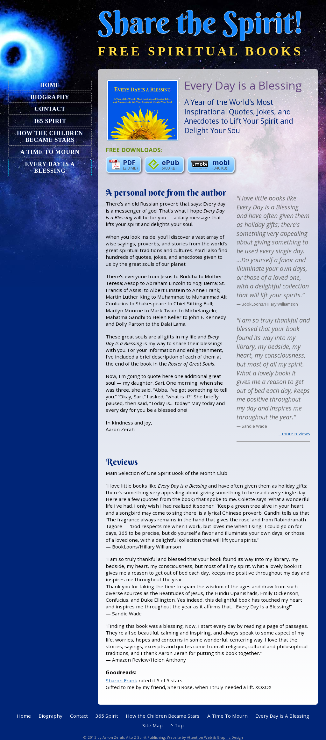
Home (50, 85)
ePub (163, 164)
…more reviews (294, 434)
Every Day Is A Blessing (50, 167)
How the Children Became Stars (50, 136)
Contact (50, 109)
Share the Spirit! (201, 22)
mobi (210, 164)
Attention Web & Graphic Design (215, 737)
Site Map (152, 725)
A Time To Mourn (50, 152)
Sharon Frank (121, 680)
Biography (50, 97)
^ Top (177, 725)
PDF (123, 164)
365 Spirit (50, 121)
